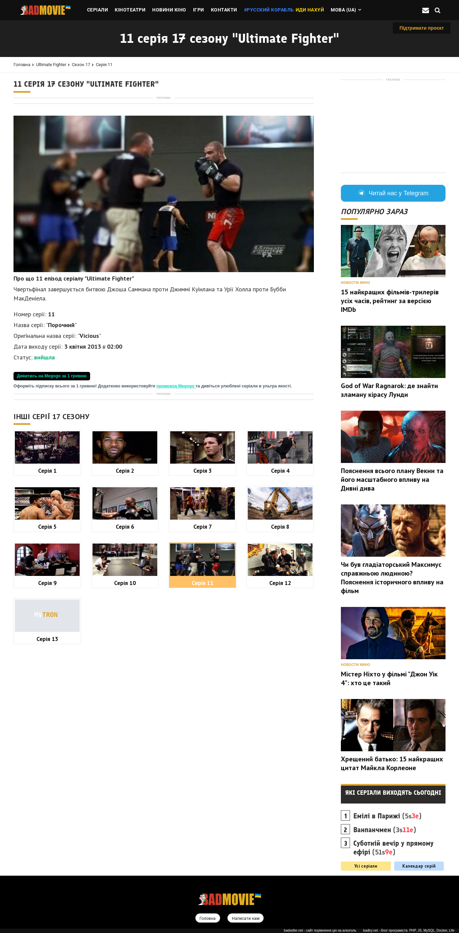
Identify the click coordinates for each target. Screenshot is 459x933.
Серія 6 (125, 715)
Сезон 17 (81, 64)
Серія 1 (47, 659)
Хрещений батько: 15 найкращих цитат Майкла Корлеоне (392, 763)
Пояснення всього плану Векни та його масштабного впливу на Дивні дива (392, 479)
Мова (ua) (343, 9)
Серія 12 (280, 772)
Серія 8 (280, 715)
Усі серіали (365, 866)
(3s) (384, 830)
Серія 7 (202, 715)
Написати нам (246, 918)
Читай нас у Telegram (393, 193)
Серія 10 (125, 772)
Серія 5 (47, 715)
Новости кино (355, 283)
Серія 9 (47, 772)
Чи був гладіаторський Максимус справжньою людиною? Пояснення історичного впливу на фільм (392, 577)
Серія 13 (47, 828)
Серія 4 (280, 659)
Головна (22, 64)
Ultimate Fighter (51, 64)
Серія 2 (125, 659)
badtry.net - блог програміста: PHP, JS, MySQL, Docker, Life (409, 931)
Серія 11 (104, 64)
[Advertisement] (164, 148)
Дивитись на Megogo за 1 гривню (52, 470)
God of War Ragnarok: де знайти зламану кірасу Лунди (389, 390)
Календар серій (419, 866)
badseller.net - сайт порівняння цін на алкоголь (320, 931)
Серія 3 (202, 659)
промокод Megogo (176, 480)
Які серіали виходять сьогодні (393, 792)
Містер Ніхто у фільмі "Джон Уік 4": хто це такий (389, 678)
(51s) (393, 847)
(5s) (387, 816)
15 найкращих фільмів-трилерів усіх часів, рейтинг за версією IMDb (390, 301)
